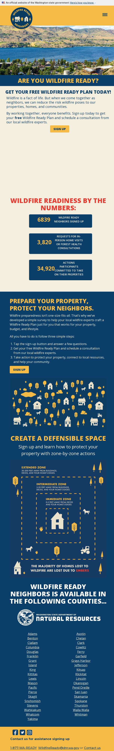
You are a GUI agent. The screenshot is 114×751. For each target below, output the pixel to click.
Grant (32, 661)
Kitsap (80, 670)
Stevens (32, 705)
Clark (81, 643)
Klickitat (80, 674)
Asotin (81, 634)
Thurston (81, 705)
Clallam (33, 643)
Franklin (32, 656)
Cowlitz (81, 647)
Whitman (81, 714)
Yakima (33, 719)
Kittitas (33, 674)
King (32, 670)
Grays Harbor (81, 661)
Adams (32, 634)
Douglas (32, 652)
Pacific (32, 688)
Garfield (81, 656)
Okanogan (81, 683)
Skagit (32, 696)
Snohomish (32, 701)
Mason (33, 683)
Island (32, 665)
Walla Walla (81, 710)
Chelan (81, 638)
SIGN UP (59, 129)
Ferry (81, 652)
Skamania (81, 696)
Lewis (33, 679)
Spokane (81, 701)
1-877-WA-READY (23, 748)
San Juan (81, 692)
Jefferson (80, 665)
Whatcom (32, 714)
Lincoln (81, 679)
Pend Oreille (80, 688)
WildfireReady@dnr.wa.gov (58, 748)
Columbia (32, 647)
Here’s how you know (82, 2)
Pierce (32, 692)
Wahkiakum (32, 710)
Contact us (92, 748)
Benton (32, 638)
